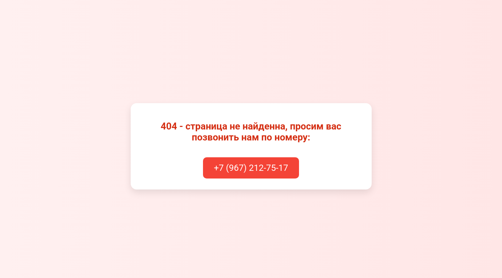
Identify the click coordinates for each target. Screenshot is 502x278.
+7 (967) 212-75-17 (251, 168)
